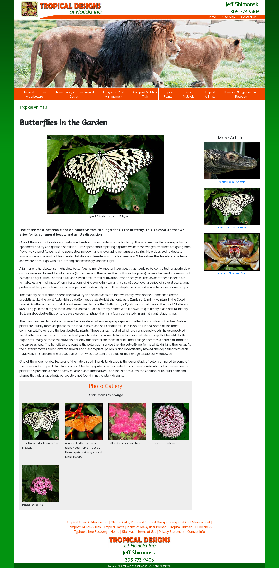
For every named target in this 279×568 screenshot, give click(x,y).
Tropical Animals (210, 94)
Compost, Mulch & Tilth (84, 527)
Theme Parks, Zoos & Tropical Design (74, 94)
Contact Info (196, 532)
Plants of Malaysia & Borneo (146, 527)
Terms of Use (146, 532)
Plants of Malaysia (189, 94)
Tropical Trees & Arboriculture (34, 94)
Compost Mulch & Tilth (145, 94)
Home (211, 17)
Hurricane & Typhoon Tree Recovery (241, 94)
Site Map (228, 17)
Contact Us (249, 17)
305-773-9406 (245, 12)
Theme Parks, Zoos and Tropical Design (139, 522)
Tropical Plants (168, 94)
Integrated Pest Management (113, 94)
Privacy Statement (171, 532)
